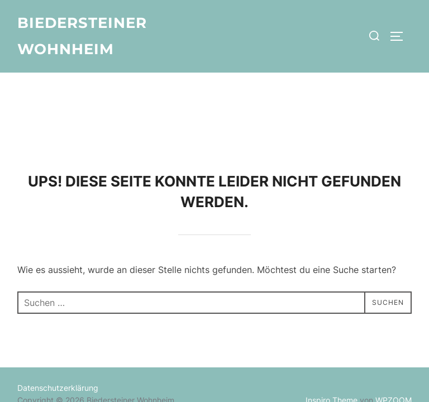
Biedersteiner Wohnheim (82, 36)
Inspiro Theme (332, 328)
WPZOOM (393, 328)
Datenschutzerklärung (57, 315)
